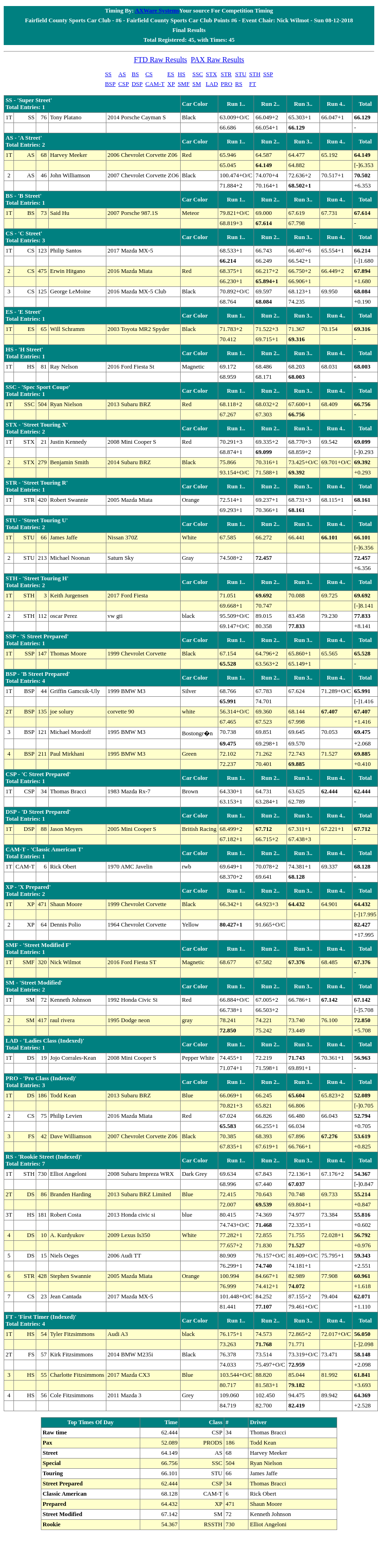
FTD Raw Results (160, 60)
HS (181, 74)
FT (252, 84)
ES (170, 74)
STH (254, 74)
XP (171, 84)
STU (240, 74)
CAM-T (154, 84)
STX (211, 74)
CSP (123, 84)
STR (226, 74)
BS (135, 74)
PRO (226, 84)
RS (238, 84)
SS (108, 74)
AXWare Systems (157, 10)
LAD (212, 84)
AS (122, 74)
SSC (197, 74)
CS (149, 74)
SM (196, 84)
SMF (184, 84)
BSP (110, 84)
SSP (268, 74)
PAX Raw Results (217, 60)
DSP (137, 84)
